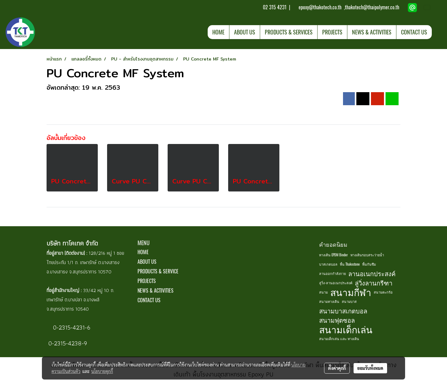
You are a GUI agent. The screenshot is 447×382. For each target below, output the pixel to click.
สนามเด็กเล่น (345, 329)
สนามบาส (349, 301)
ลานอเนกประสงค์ (371, 273)
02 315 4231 (274, 7)
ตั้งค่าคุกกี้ (337, 368)
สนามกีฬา (350, 292)
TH (431, 7)
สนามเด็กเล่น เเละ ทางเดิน (339, 338)
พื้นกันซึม (369, 264)
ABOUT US (244, 32)
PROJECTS (332, 32)
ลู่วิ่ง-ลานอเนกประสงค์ (335, 283)
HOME (218, 32)
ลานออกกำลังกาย (332, 273)
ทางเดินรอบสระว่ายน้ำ (367, 255)
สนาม (323, 292)
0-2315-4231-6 (70, 327)
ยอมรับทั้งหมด (370, 368)
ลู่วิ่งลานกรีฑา (373, 283)
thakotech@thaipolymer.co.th (372, 7)
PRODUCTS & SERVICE (158, 271)
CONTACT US (414, 32)
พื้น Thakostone (350, 264)
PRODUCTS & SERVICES (289, 32)
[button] (437, 31)
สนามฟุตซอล (337, 320)
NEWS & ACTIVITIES (371, 32)
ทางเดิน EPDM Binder (333, 255)
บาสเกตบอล (328, 264)
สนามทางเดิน (329, 301)
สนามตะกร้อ (383, 292)
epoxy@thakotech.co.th (321, 7)
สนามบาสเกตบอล (343, 311)
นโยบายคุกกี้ (102, 371)
